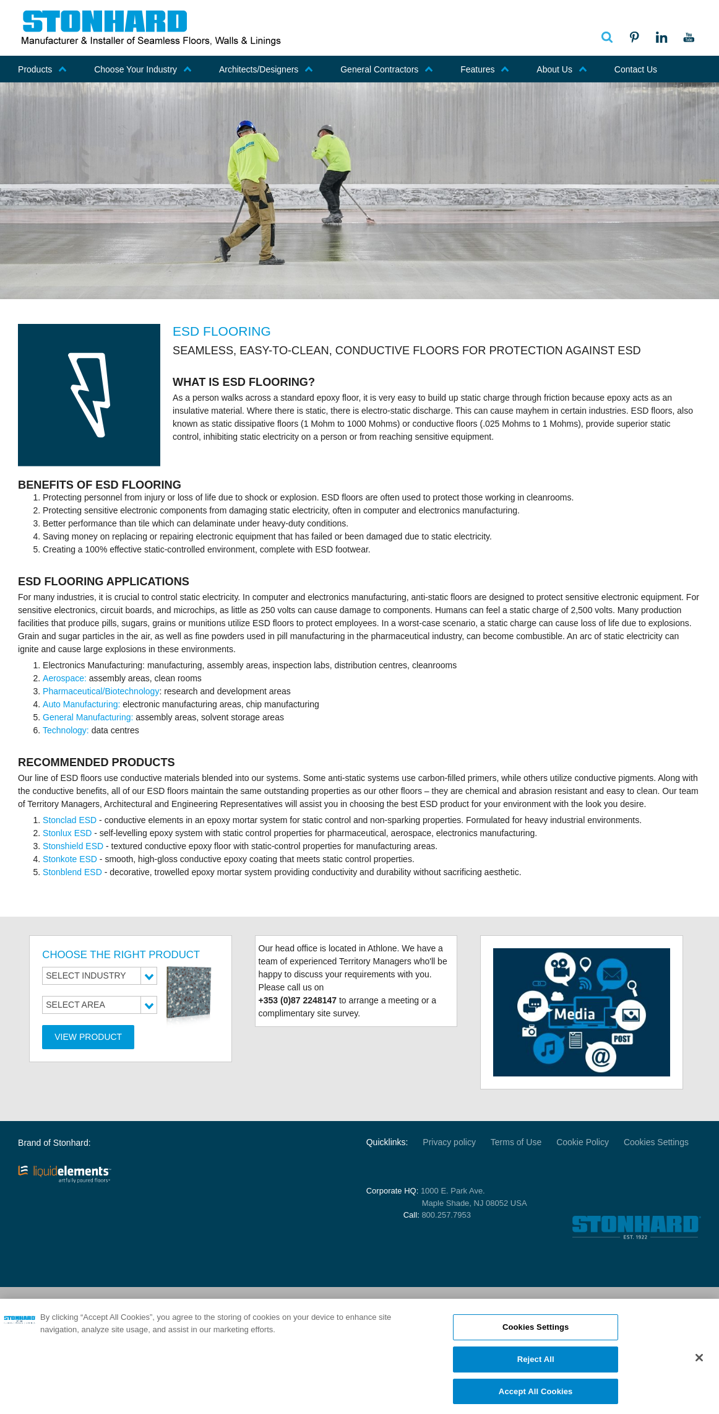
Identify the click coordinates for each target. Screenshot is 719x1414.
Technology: (67, 730)
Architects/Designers (266, 69)
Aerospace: (66, 678)
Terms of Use (516, 1142)
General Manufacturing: (88, 717)
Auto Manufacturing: (83, 704)
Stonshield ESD (73, 846)
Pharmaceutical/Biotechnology (101, 691)
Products (42, 69)
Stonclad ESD (70, 820)
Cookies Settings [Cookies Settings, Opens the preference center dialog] (535, 1333)
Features (484, 69)
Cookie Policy (582, 1142)
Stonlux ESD (67, 833)
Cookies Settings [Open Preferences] (656, 1142)
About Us (561, 69)
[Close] (699, 1363)
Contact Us (635, 69)
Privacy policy (449, 1142)
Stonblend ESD (72, 872)
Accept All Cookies (536, 1397)
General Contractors (386, 69)
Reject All (535, 1365)
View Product (88, 1037)
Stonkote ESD (70, 859)
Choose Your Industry (143, 69)
